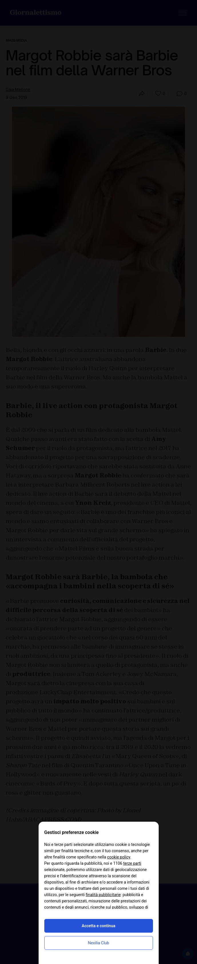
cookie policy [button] (118, 857)
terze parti (132, 863)
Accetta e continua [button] (98, 926)
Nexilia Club (98, 943)
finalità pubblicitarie (103, 894)
